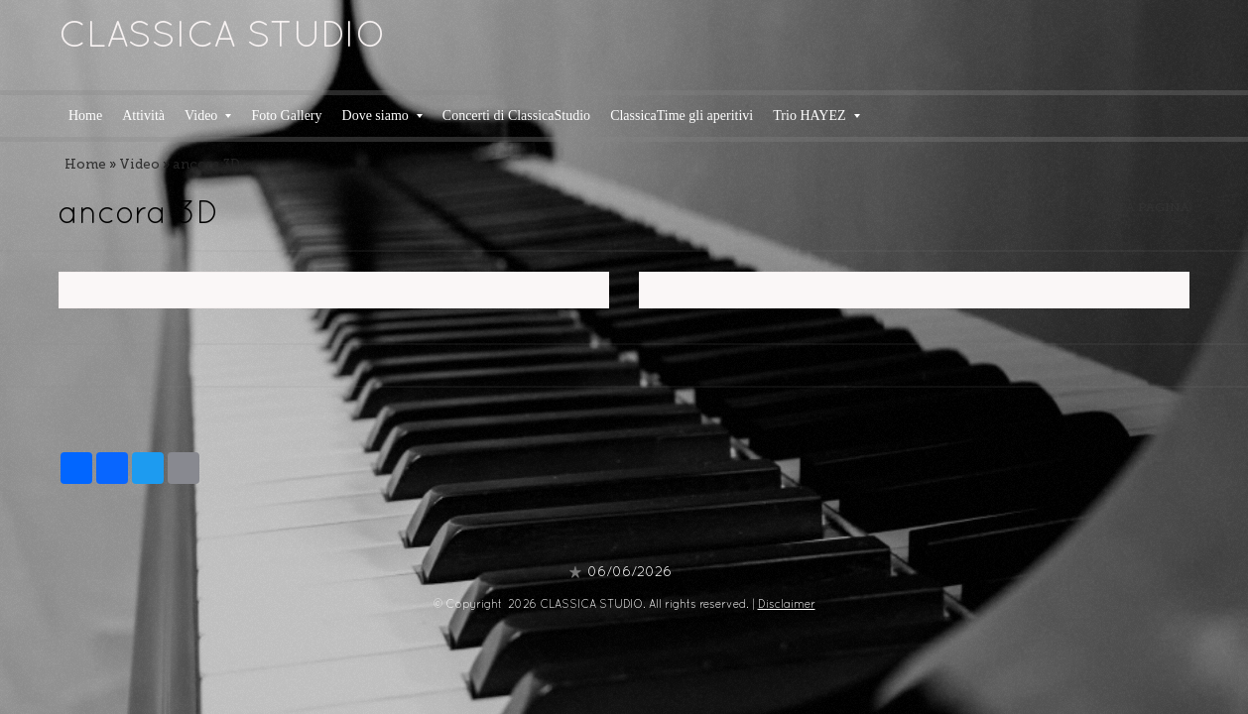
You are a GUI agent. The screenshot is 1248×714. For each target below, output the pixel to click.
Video (208, 115)
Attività (143, 115)
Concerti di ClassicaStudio (516, 115)
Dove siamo (382, 115)
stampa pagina (1135, 207)
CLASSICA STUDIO (222, 38)
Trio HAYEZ (816, 115)
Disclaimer (786, 605)
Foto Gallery (286, 115)
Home (85, 115)
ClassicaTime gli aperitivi (681, 115)
